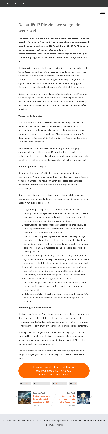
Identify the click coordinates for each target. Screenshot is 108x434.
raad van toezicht (42, 383)
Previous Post (36, 398)
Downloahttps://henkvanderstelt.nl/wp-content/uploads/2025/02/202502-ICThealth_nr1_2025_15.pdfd (53, 370)
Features (36, 405)
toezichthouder (61, 383)
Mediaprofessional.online (64, 420)
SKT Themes (57, 424)
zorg (74, 383)
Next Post (72, 398)
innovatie (26, 383)
